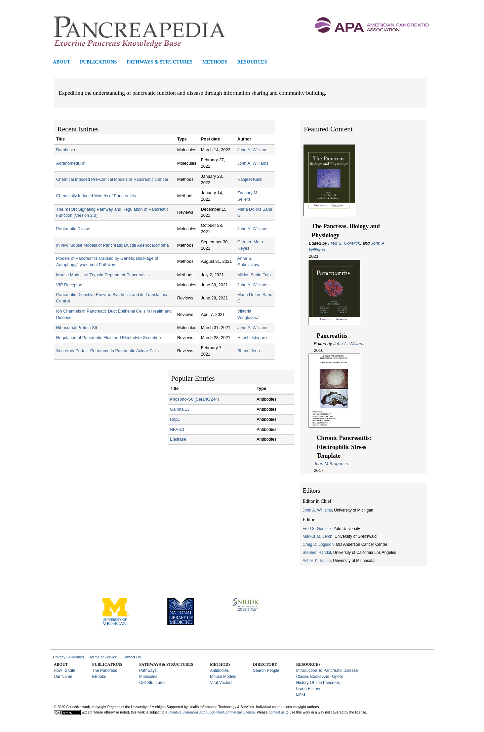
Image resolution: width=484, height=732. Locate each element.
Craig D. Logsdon (318, 544)
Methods (214, 62)
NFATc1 (177, 429)
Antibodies (219, 670)
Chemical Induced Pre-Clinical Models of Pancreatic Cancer (112, 179)
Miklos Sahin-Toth (254, 275)
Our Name (63, 676)
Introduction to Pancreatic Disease (327, 670)
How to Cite (64, 670)
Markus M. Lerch (317, 536)
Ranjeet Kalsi (249, 179)
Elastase (178, 439)
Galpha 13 (180, 409)
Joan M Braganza (331, 463)
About (61, 62)
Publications (98, 62)
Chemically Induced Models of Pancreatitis (96, 196)
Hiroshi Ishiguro (252, 337)
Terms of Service (103, 657)
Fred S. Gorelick (344, 243)
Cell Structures (152, 682)
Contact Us (131, 657)
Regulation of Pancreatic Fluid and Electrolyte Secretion (108, 337)
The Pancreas (104, 670)
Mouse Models (223, 676)
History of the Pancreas (318, 682)
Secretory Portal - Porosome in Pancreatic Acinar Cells (107, 351)
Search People (266, 670)
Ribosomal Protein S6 (76, 327)
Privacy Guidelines (68, 657)
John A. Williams (349, 343)
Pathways (148, 670)
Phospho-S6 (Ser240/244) (194, 399)
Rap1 (175, 419)
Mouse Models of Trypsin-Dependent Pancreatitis (102, 275)
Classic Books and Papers (319, 676)
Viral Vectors (221, 682)
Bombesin (65, 150)
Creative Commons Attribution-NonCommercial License (211, 712)
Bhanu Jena (248, 351)
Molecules (148, 676)
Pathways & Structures (160, 62)
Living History (308, 688)
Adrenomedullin (71, 163)
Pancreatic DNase (73, 229)
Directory (265, 664)
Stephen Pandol (316, 552)
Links (301, 694)
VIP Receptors (69, 285)
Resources (252, 62)
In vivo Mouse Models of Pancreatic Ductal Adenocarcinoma (112, 245)
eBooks (99, 676)
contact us (277, 712)
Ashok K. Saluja (316, 560)
